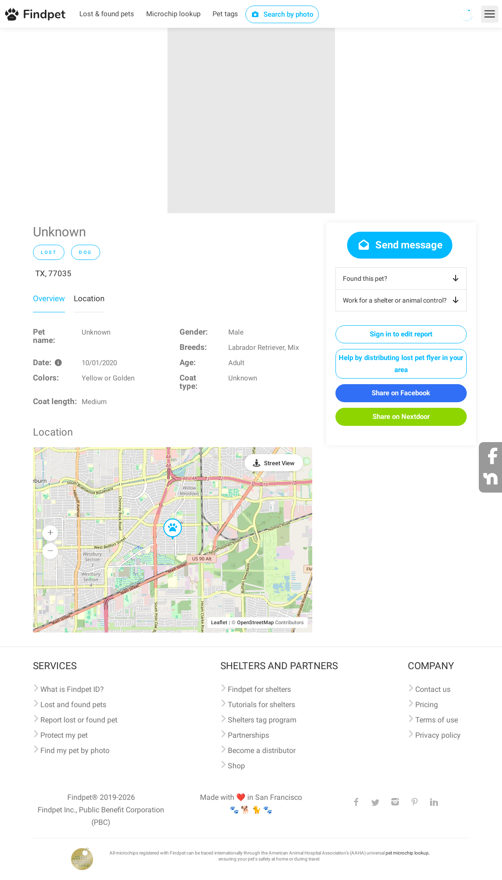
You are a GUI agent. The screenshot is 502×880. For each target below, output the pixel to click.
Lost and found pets (73, 704)
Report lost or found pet (78, 719)
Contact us (433, 689)
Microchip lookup (173, 14)
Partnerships (248, 735)
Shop (236, 765)
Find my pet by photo (74, 750)
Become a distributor (262, 750)
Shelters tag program (262, 719)
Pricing (426, 704)
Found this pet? (402, 278)
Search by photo (282, 14)
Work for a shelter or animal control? (402, 300)
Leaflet (219, 623)
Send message (400, 245)
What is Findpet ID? (72, 689)
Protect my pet (64, 735)
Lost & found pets (106, 14)
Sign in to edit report (401, 334)
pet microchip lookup (407, 852)
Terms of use (436, 719)
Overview (49, 298)
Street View (279, 463)
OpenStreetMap (255, 623)
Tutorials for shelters (261, 704)
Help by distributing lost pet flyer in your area (401, 364)
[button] (166, 519)
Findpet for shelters (259, 689)
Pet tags (225, 14)
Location (89, 298)
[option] (251, 120)
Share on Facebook (401, 393)
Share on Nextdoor (401, 416)
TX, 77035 (53, 273)
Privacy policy (438, 735)
